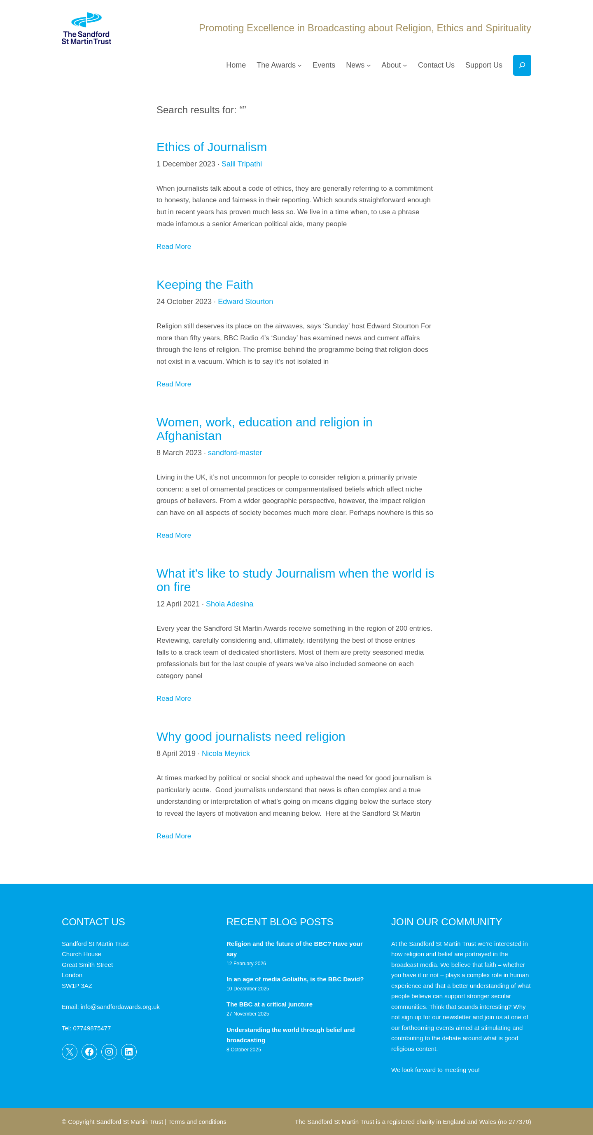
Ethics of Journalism (211, 147)
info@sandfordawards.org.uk (120, 1006)
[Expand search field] (522, 65)
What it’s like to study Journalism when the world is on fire (295, 580)
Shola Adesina (229, 604)
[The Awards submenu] (299, 65)
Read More (173, 246)
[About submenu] (405, 65)
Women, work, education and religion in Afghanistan (264, 428)
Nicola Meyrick (226, 753)
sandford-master (235, 453)
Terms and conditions (197, 1121)
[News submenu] (369, 65)
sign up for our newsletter (436, 1016)
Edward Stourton (245, 301)
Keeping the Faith (204, 284)
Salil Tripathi (242, 164)
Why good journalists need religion (251, 736)
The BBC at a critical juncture (269, 1004)
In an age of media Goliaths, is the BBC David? (296, 979)
